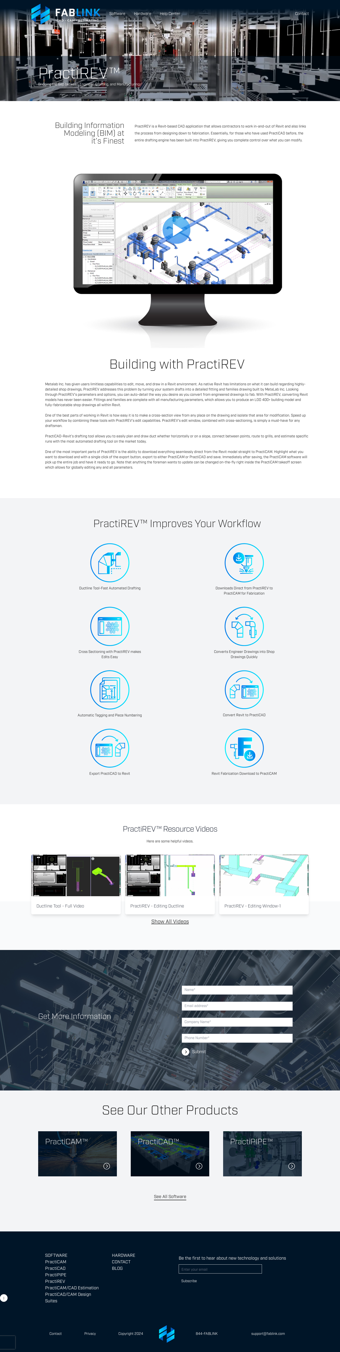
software (294, 457)
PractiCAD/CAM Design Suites (68, 1298)
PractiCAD (198, 457)
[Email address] (220, 1269)
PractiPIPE (55, 1275)
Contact (302, 13)
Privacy (90, 1334)
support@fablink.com (268, 1334)
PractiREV (55, 1281)
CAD (181, 126)
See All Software (170, 1197)
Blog (117, 1268)
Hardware (142, 13)
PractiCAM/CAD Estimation (72, 1288)
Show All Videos (170, 921)
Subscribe (189, 1281)
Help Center (170, 13)
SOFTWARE (56, 1255)
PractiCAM (264, 452)
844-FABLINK (206, 1334)
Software (117, 13)
